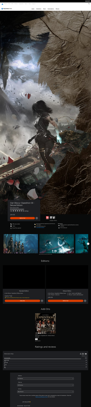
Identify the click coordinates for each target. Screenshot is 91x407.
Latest (33, 7)
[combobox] (45, 377)
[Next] (88, 242)
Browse (57, 7)
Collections (38, 7)
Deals (44, 7)
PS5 (9, 3)
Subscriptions (51, 7)
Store (30, 3)
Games (5, 3)
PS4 (12, 3)
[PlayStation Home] (2, 3)
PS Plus (16, 3)
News (26, 3)
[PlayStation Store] (7, 7)
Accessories (21, 3)
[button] (40, 226)
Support (33, 3)
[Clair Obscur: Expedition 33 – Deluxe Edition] (20, 242)
